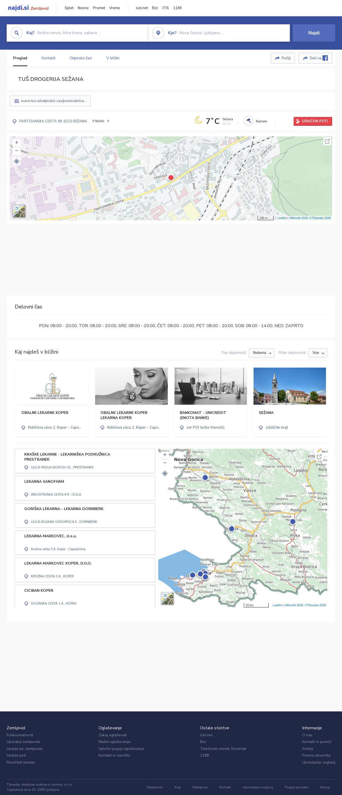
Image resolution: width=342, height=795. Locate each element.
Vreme (114, 8)
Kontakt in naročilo (114, 755)
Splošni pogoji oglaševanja (121, 748)
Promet (99, 8)
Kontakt (225, 787)
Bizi (155, 8)
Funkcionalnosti (20, 735)
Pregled (20, 58)
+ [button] (16, 143)
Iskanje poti (16, 755)
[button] (17, 161)
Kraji (177, 787)
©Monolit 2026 (298, 218)
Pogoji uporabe (296, 787)
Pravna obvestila (316, 755)
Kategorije (200, 787)
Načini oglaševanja (114, 741)
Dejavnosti (155, 787)
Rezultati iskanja (21, 762)
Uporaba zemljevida (23, 741)
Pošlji (286, 58)
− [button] (16, 151)
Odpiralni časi (81, 58)
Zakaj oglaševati (113, 735)
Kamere (261, 121)
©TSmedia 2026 (320, 218)
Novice (83, 8)
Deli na (319, 58)
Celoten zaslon (327, 141)
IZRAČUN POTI (315, 121)
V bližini (112, 58)
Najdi (314, 33)
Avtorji (307, 748)
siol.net (142, 8)
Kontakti (48, 58)
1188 (177, 8)
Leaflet (282, 218)
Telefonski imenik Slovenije (223, 748)
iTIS (165, 8)
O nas (307, 735)
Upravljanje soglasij (318, 762)
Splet (69, 8)
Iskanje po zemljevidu (25, 748)
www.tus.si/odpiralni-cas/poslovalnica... (53, 100)
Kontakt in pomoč (316, 741)
